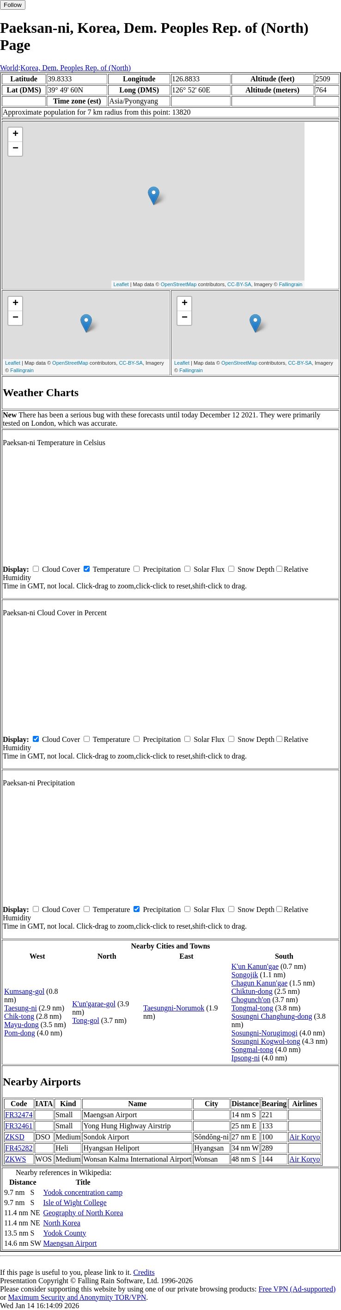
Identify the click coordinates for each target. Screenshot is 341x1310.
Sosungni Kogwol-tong (265, 1041)
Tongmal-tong (252, 1008)
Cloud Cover (61, 569)
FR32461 (19, 1126)
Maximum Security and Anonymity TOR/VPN (77, 1297)
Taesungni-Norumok (173, 1008)
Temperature (111, 569)
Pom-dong (19, 1033)
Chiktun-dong (252, 991)
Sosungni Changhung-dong (271, 1016)
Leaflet (121, 284)
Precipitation (162, 569)
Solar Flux (209, 569)
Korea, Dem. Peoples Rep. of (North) (75, 68)
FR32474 (19, 1115)
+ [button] (15, 134)
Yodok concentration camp (82, 1192)
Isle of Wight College (74, 1202)
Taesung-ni (20, 1008)
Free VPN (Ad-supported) (296, 1289)
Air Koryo (304, 1137)
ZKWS (15, 1159)
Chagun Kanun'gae (259, 983)
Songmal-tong (252, 1049)
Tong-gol (85, 1020)
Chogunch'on (251, 1000)
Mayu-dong (21, 1024)
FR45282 (19, 1148)
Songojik (244, 975)
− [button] (15, 149)
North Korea (61, 1223)
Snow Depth (255, 569)
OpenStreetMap (179, 284)
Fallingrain (291, 284)
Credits (143, 1272)
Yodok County (64, 1233)
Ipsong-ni (245, 1058)
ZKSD (14, 1137)
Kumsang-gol (24, 991)
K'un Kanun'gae (255, 966)
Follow (13, 4)
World (9, 68)
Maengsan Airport (70, 1243)
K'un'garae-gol (94, 1004)
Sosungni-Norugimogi (264, 1033)
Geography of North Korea (83, 1213)
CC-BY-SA (239, 284)
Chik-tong (19, 1016)
